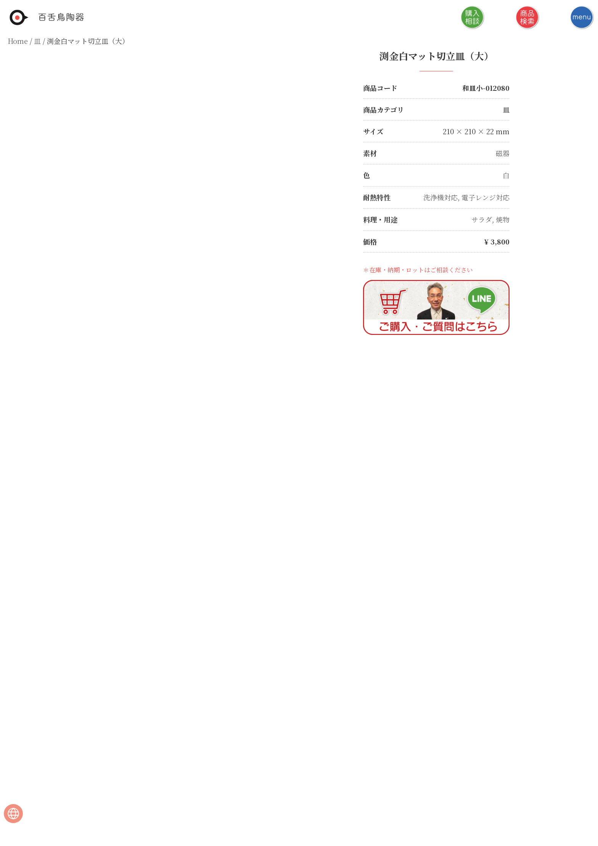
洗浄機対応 (440, 196)
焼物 (503, 218)
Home (18, 41)
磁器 (503, 153)
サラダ (481, 218)
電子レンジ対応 (485, 196)
